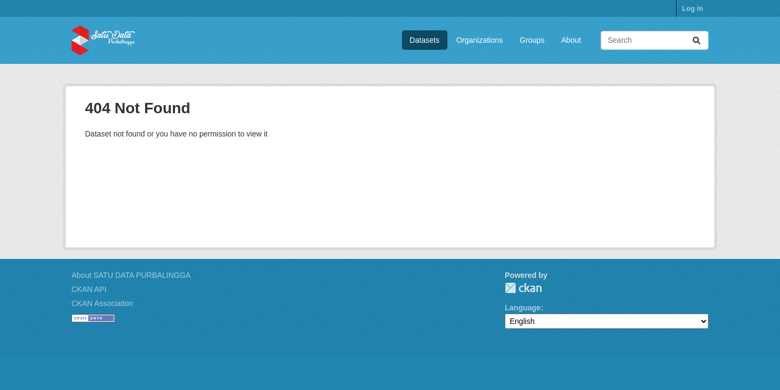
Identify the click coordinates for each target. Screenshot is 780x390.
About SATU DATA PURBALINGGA (131, 275)
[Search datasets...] (654, 40)
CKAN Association (102, 303)
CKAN (523, 288)
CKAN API (89, 289)
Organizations (479, 40)
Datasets (424, 40)
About (571, 40)
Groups (531, 40)
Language (523, 307)
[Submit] (696, 40)
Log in (692, 8)
